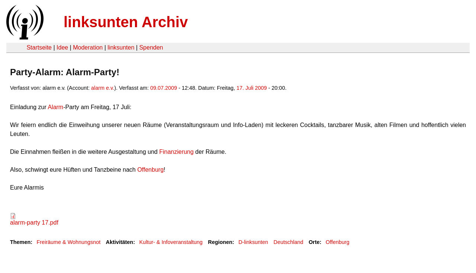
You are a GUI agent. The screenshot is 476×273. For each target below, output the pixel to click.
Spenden (151, 47)
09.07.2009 (163, 88)
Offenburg (150, 169)
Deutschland (288, 242)
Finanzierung (176, 152)
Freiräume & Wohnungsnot (68, 242)
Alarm (54, 107)
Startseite (39, 47)
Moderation (88, 47)
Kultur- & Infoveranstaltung (170, 242)
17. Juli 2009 (252, 88)
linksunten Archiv (126, 22)
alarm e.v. (102, 88)
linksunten (120, 47)
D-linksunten (253, 242)
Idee (62, 47)
